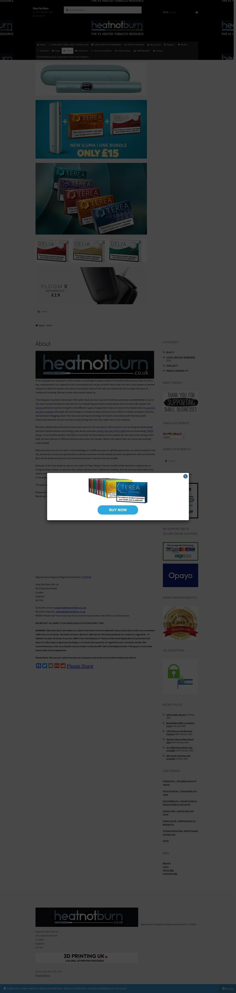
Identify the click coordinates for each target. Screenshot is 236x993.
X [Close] (185, 476)
